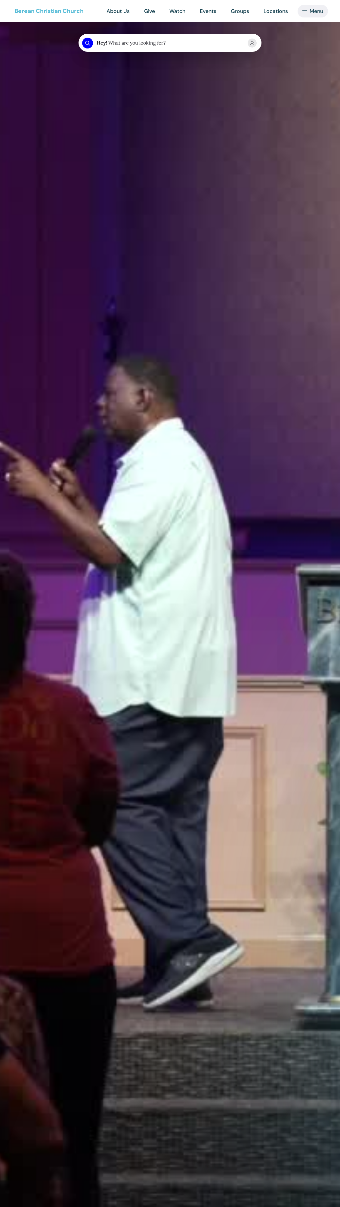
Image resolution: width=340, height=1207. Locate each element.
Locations (276, 11)
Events (208, 11)
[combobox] (170, 43)
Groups (240, 11)
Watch (177, 11)
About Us (118, 11)
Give (149, 11)
